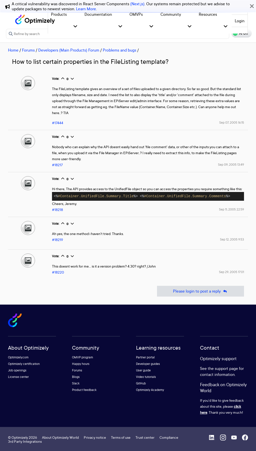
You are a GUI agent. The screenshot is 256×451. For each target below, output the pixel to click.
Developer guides (148, 364)
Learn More (86, 9)
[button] (75, 26)
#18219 (57, 239)
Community (170, 14)
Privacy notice (95, 437)
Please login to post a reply (200, 291)
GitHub (141, 383)
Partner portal (145, 357)
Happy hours (81, 364)
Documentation (98, 14)
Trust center (145, 437)
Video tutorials (146, 377)
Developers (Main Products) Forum (68, 50)
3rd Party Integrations (25, 441)
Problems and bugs (119, 50)
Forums (28, 50)
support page (226, 368)
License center (18, 377)
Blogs (76, 377)
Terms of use (120, 437)
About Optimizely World (60, 437)
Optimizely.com (18, 357)
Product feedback (84, 390)
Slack (76, 383)
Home (13, 50)
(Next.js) (137, 4)
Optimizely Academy (150, 390)
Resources (208, 14)
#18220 (58, 272)
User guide (143, 370)
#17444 (57, 122)
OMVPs (136, 14)
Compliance (169, 437)
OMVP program (82, 357)
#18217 (57, 164)
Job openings (17, 370)
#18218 (57, 209)
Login (239, 21)
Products (59, 14)
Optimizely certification (24, 364)
